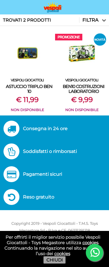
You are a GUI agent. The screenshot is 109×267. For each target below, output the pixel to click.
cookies (90, 242)
